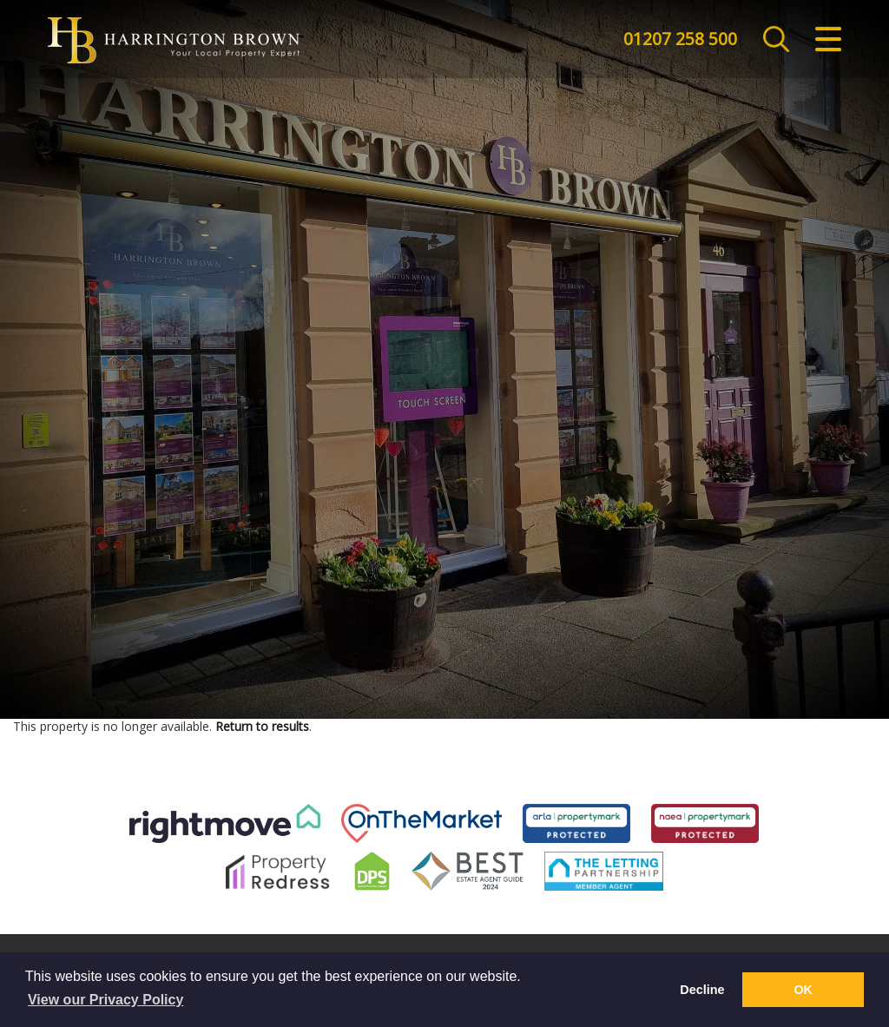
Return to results (262, 726)
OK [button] (803, 990)
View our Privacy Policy (105, 999)
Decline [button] (702, 990)
